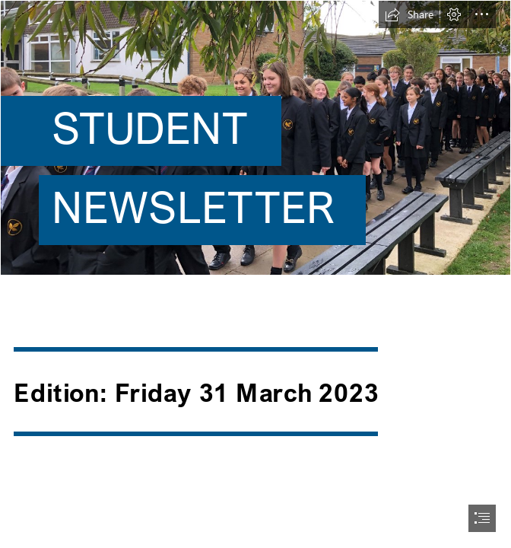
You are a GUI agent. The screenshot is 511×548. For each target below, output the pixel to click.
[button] (409, 14)
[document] (255, 274)
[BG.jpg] (255, 142)
